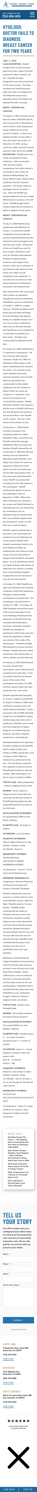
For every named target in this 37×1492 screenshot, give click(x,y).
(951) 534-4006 (9, 1378)
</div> (15, 1484)
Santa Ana (9, 1344)
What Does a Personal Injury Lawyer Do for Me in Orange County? (18, 1166)
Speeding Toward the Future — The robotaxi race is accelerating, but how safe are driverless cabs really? (18, 1142)
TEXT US (27, 1489)
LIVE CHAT (9, 1489)
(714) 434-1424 (11, 16)
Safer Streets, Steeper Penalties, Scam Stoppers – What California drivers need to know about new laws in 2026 (18, 1155)
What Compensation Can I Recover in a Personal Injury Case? (18, 1175)
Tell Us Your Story (12, 1285)
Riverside (9, 1367)
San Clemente (11, 1391)
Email (6, 1274)
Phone (6, 1264)
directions (8, 1382)
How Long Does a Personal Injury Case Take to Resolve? (16, 1183)
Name (6, 1254)
